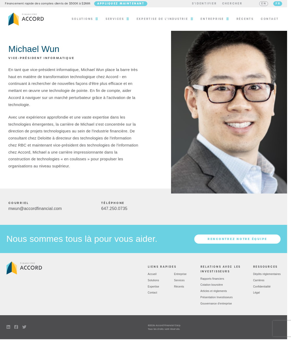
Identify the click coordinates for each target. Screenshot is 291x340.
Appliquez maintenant (124, 4)
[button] (201, 4)
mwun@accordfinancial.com (35, 210)
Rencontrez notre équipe (237, 241)
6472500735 (114, 210)
